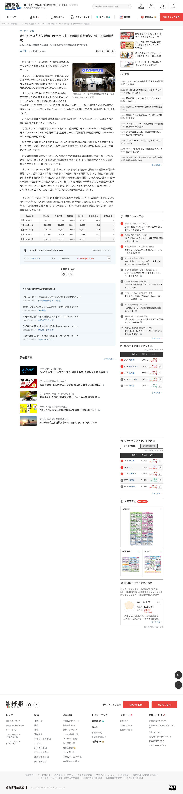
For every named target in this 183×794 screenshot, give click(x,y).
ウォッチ (163, 6)
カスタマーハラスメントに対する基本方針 (59, 778)
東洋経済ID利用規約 (92, 778)
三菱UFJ (132, 474)
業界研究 (103, 17)
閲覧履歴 (141, 6)
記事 (34, 17)
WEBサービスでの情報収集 (79, 775)
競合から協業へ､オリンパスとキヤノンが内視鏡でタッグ (50, 307)
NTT (130, 467)
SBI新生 (132, 487)
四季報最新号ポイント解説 (49, 301)
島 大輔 (23, 51)
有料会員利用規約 (114, 778)
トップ (11, 17)
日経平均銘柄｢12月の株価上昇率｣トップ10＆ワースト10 (50, 326)
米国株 (126, 17)
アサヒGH (133, 379)
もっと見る (108, 359)
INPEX (131, 480)
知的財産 (125, 775)
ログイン (174, 6)
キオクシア (133, 366)
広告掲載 (58, 775)
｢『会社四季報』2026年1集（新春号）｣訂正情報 (47, 5)
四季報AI (148, 17)
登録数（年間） (149, 446)
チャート (152, 6)
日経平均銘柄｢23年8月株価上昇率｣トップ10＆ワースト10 (51, 316)
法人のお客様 (164, 705)
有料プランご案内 (171, 17)
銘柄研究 (57, 17)
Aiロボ (131, 360)
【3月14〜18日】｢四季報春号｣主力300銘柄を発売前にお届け (52, 297)
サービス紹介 (44, 775)
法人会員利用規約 (134, 778)
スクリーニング (80, 17)
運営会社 (30, 775)
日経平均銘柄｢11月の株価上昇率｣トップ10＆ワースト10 (50, 336)
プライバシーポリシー (106, 775)
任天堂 (131, 373)
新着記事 (14, 24)
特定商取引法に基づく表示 (145, 775)
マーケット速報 (27, 24)
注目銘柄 (42, 310)
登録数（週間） (130, 446)
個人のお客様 (136, 705)
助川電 (131, 386)
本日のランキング (45, 320)
